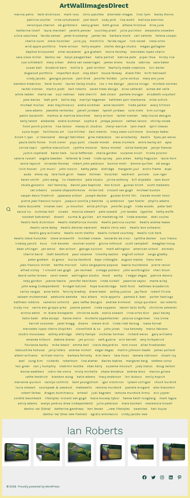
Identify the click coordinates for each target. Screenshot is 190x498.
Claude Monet (98, 142)
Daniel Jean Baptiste (86, 185)
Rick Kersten (60, 243)
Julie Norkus (130, 78)
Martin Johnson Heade (133, 350)
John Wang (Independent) (40, 286)
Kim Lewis (103, 355)
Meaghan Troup (163, 243)
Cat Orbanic (38, 190)
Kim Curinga (156, 110)
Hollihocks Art (53, 131)
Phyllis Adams (158, 201)
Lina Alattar (89, 361)
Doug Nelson (165, 366)
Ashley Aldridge (60, 334)
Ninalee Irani (53, 206)
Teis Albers (89, 297)
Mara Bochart (132, 403)
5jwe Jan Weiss (165, 137)
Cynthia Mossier (85, 147)
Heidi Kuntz (53, 83)
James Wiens (113, 62)
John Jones (112, 329)
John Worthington (136, 270)
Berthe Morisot (65, 265)
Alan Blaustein (164, 387)
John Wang (50, 179)
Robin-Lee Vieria (59, 371)
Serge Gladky (157, 254)
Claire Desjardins (105, 345)
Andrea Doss (136, 371)
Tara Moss (121, 355)
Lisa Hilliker (76, 131)
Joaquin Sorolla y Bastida (84, 201)
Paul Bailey (161, 313)
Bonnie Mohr (117, 163)
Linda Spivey (103, 158)
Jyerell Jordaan (88, 110)
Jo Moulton (74, 206)
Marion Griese (159, 371)
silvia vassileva (25, 35)
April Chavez (159, 126)
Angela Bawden (50, 158)
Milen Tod (96, 190)
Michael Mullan (32, 105)
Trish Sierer (57, 142)
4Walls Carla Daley (43, 227)
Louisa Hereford (79, 259)
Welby (118, 275)
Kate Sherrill (87, 94)
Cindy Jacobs (36, 78)
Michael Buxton (148, 190)
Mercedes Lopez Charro (147, 51)
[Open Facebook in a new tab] (144, 477)
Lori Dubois (133, 376)
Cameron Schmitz (56, 302)
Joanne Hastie (56, 281)
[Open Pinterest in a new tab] (180, 477)
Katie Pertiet (104, 57)
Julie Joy (80, 41)
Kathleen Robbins (27, 302)
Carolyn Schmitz (57, 382)
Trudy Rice (21, 307)
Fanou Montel (111, 147)
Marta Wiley (158, 281)
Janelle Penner (80, 30)
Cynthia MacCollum (55, 147)
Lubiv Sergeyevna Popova (99, 265)
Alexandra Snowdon (159, 30)
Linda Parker (137, 105)
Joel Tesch (90, 19)
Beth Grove (111, 25)
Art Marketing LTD (110, 217)
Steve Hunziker (59, 41)
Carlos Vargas (30, 291)
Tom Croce (129, 345)
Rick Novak (137, 41)
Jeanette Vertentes (59, 110)
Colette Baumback (27, 398)
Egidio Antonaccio (104, 414)
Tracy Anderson (110, 376)
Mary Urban (55, 62)
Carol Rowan (59, 275)
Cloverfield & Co (88, 329)
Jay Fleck (141, 291)
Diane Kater (97, 291)
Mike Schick (158, 99)
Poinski (144, 174)
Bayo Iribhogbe (106, 259)
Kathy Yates (89, 169)
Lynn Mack (138, 126)
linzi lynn (143, 14)
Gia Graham (93, 51)
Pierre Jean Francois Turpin (41, 201)
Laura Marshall (55, 30)
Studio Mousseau (31, 334)
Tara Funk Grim (63, 174)
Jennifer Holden (105, 78)
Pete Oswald (108, 211)
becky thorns (164, 14)
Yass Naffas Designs (87, 302)
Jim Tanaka (129, 211)
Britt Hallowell (155, 73)
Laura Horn (168, 158)
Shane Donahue (112, 371)
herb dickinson (48, 14)
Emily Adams (27, 403)
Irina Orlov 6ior (138, 313)
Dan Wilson (67, 249)
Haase (81, 174)
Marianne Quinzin (27, 382)
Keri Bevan (95, 408)
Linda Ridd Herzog (126, 323)
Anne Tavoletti (114, 105)
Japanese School (70, 195)
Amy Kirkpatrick (152, 339)
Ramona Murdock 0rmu (132, 393)
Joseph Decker (96, 195)
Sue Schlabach (32, 62)
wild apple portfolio (40, 46)
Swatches (141, 408)
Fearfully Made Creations (127, 67)
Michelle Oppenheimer (102, 318)
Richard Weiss (138, 334)
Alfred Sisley (30, 270)
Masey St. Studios (88, 126)
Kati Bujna (159, 408)
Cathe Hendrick (36, 376)
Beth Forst (127, 286)
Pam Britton (96, 67)
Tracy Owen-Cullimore (127, 131)
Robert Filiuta (161, 291)
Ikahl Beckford (57, 254)
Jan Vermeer (83, 270)
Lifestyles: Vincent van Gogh (66, 398)
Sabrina (144, 62)
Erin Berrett (128, 339)
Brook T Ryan (24, 137)
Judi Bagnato (101, 393)
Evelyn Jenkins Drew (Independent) (67, 403)
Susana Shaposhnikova (68, 190)
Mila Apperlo (110, 297)
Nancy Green (90, 25)
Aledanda (48, 121)
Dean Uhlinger (27, 249)
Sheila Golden (106, 153)
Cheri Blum (161, 270)
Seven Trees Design (104, 89)
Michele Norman (165, 83)
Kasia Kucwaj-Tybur (104, 398)
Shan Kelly (94, 366)
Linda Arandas (137, 217)
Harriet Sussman (41, 323)
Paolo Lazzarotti (31, 115)
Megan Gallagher (153, 46)
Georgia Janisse (61, 78)
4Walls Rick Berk (149, 233)
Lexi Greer (22, 366)
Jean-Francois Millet (35, 265)
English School (133, 254)
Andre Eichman (89, 105)
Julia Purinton (131, 30)
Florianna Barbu (36, 345)
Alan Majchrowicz (61, 105)
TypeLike (146, 211)
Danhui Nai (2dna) (37, 408)
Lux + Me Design (111, 83)
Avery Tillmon (160, 105)
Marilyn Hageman (92, 99)
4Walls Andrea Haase (155, 222)
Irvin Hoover (28, 169)
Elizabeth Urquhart (161, 94)
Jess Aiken (123, 158)
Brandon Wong (62, 376)
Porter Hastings (161, 297)
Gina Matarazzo (100, 137)
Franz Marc (154, 259)
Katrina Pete (127, 57)
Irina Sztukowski (67, 19)
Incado (63, 211)
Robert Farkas (31, 393)
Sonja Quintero (145, 302)
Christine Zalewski (163, 307)
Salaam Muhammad (32, 297)
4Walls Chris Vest (113, 227)
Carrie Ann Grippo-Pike (49, 307)
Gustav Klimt (133, 185)
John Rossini (68, 169)
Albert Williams (26, 355)
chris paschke (93, 14)
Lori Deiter (157, 67)
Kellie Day (68, 99)
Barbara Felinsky (80, 355)
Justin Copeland (35, 153)
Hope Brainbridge (103, 286)
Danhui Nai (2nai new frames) (65, 414)
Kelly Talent (28, 121)
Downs (83, 323)
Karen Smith (30, 179)
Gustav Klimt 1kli (124, 195)
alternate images (120, 14)
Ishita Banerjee (136, 147)
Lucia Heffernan (81, 153)
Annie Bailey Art (150, 142)
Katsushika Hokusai (30, 350)
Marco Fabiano (157, 329)
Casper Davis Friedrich (37, 195)
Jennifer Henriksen (83, 281)
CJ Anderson (115, 201)
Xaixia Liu (24, 211)
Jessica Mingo (138, 83)
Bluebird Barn (56, 67)
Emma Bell (81, 345)
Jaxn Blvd (83, 78)
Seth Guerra (107, 339)
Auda (27, 174)
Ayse (168, 142)
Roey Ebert (90, 73)
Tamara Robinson (145, 355)
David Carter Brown (32, 275)
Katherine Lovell (28, 30)
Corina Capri (28, 147)
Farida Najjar (117, 41)
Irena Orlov (157, 41)
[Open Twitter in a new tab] (153, 477)
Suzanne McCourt (119, 366)
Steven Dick (100, 323)
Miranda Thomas (56, 163)
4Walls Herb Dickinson (37, 222)
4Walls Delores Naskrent (79, 227)
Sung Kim (35, 361)
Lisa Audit (127, 19)
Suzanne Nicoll (131, 153)
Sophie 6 (90, 121)
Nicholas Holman (111, 334)
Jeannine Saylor (134, 281)
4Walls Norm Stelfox (79, 233)
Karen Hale (58, 153)
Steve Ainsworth (62, 238)
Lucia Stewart (25, 387)
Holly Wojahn (91, 46)
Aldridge (107, 169)
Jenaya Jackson (112, 121)
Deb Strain (108, 94)
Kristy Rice (167, 57)
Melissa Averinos (151, 19)
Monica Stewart (83, 211)
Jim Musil (47, 169)
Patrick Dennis (161, 275)
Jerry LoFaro (57, 350)
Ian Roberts (168, 302)
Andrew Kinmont (118, 302)
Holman (95, 174)
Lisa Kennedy (133, 329)
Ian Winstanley (126, 137)
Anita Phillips (97, 206)
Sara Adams (34, 110)
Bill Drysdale (141, 179)
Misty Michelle (86, 371)
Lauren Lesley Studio (81, 83)
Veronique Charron (41, 25)
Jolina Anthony (117, 179)
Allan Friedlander (153, 345)
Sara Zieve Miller (28, 57)
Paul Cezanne (82, 254)
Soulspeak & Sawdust (55, 387)
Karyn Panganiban (78, 57)
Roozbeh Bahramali (36, 217)
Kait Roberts (77, 89)
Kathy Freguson (146, 158)
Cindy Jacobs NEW (135, 414)
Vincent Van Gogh (120, 190)
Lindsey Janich (26, 243)
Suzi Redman (65, 94)
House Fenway (111, 73)
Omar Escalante (69, 51)
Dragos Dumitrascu (59, 393)
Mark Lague (168, 398)
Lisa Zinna (161, 318)
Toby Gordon (32, 281)
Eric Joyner (162, 393)
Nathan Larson (136, 121)
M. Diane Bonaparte (58, 313)
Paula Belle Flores (32, 142)
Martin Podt (55, 89)
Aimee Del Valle (157, 89)
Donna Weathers (32, 371)
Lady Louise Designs (156, 115)
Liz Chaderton (72, 179)
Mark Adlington (118, 249)
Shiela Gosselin (32, 185)
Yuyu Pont (77, 142)
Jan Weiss (48, 249)
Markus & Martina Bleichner (69, 115)
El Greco (58, 259)
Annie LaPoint (30, 163)
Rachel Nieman (32, 89)
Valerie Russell (25, 158)
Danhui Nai (53, 57)
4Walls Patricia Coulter (118, 222)
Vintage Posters (108, 270)
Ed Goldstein (67, 25)
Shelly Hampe (86, 334)
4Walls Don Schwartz (145, 227)
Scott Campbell (136, 243)
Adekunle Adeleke (64, 297)
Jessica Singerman (136, 318)
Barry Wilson (103, 115)
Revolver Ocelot (84, 243)
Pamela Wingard (137, 387)
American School (145, 249)
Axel (22, 361)
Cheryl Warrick (116, 126)
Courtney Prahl (105, 30)
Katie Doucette (29, 206)
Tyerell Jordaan (114, 110)
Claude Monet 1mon (155, 195)
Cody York (109, 19)
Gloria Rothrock (110, 243)
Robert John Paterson (88, 163)
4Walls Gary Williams (44, 233)
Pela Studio (94, 179)
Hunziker (111, 174)
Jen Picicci (87, 339)
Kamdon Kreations (27, 83)
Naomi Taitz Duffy (132, 307)
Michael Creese (89, 238)
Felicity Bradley (74, 291)
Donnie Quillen (141, 163)
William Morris (52, 355)
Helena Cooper (166, 35)
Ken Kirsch (112, 185)
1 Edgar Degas (136, 275)
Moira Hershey (116, 51)
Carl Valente (143, 35)
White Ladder (24, 94)
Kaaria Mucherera (135, 265)
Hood (106, 275)
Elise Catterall (132, 89)
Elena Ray (41, 174)
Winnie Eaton (30, 313)
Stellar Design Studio (120, 46)
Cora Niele (135, 110)
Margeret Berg (137, 361)
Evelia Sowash (112, 313)
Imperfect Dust (67, 73)
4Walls (145, 137)
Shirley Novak (160, 121)
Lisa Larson (64, 126)
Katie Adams (86, 376)
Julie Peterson (107, 403)
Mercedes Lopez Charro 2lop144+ (47, 329)
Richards (53, 361)
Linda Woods (144, 206)
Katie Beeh (30, 318)
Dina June (157, 25)
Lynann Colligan (139, 382)
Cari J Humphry (44, 366)
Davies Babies (111, 361)
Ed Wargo (163, 163)
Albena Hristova (134, 25)
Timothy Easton (107, 254)
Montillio (97, 41)
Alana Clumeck (124, 142)
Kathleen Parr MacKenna (127, 99)
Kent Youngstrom (85, 382)
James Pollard (164, 350)
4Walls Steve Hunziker (30, 238)
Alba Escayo (50, 318)
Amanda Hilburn (38, 339)
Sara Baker (161, 62)
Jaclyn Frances (161, 147)
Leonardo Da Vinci (117, 238)
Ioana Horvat (152, 323)
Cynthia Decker (145, 238)
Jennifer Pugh (121, 206)
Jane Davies (31, 99)
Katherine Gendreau (69, 408)
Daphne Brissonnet (40, 51)
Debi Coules (160, 217)
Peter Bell (165, 206)
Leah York (51, 99)
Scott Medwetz (158, 185)
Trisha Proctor (156, 153)
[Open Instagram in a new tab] (162, 477)
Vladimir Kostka (71, 366)
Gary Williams (162, 334)
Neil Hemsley (57, 185)
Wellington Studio (85, 275)
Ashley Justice (120, 291)
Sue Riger (160, 174)
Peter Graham (38, 259)
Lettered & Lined (78, 158)
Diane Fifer (133, 73)
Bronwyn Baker (157, 131)
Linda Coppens (105, 307)
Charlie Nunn (34, 41)
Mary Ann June (153, 78)
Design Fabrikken (72, 137)
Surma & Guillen (80, 217)
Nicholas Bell (44, 211)
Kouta (130, 62)
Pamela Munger (131, 94)
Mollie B (76, 67)
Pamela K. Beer (135, 297)
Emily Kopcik (155, 376)
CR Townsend (46, 137)
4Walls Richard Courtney (115, 233)
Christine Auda (88, 313)
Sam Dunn (162, 179)
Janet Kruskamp (76, 35)
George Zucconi (91, 249)
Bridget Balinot (74, 286)
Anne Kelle (51, 291)
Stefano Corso (161, 361)
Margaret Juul (128, 169)
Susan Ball (34, 67)
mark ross (71, 14)
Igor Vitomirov (113, 382)
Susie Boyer (30, 131)
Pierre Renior (161, 265)
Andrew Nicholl (80, 350)
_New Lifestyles (118, 408)
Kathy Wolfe (164, 211)
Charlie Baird (33, 254)
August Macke (132, 259)
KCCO (43, 243)
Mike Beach (60, 345)
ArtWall (82, 393)
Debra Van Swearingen (83, 62)
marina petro (24, 14)
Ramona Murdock (109, 387)
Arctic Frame (152, 169)
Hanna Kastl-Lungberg (139, 398)
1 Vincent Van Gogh (57, 270)
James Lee (99, 35)
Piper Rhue (147, 57)
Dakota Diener (64, 339)
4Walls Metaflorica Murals (78, 222)
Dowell (59, 217)
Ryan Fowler (136, 201)
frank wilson (68, 46)
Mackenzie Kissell (159, 403)
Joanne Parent (80, 307)
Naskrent (128, 174)
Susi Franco (168, 238)
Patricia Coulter (39, 19)
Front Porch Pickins (37, 126)
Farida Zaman (50, 35)
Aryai (168, 169)
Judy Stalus (144, 366)
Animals (168, 249)
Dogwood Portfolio (38, 73)
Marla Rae (45, 94)
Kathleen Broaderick (154, 286)
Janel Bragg (66, 323)
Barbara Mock (120, 35)
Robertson (70, 361)
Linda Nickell (109, 281)
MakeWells (84, 387)
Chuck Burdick (165, 382)
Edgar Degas (104, 350)
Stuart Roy (168, 355)
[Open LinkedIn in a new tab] (171, 477)
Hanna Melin (72, 318)
